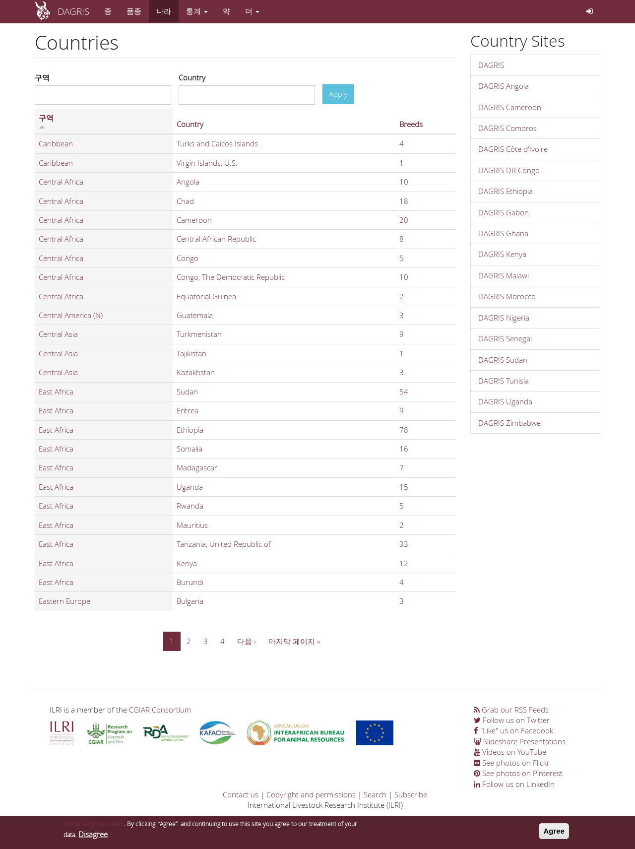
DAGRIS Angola (503, 86)
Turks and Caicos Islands (217, 143)
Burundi (190, 582)
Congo (187, 258)
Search (375, 794)
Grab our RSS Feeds (511, 710)
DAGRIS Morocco (507, 296)
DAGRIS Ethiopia (505, 191)
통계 (197, 11)
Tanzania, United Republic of (224, 544)
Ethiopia (190, 430)
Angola (188, 182)
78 (403, 430)
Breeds (411, 124)
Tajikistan (191, 353)
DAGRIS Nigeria (503, 318)
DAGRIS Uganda (505, 401)
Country (192, 77)
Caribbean (56, 143)
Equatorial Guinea (206, 296)
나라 (163, 11)
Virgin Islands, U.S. (207, 163)
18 (403, 201)
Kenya (187, 563)
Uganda (190, 487)
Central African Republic (216, 239)
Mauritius (192, 525)
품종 (134, 11)
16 (403, 449)
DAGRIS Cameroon (509, 107)
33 (403, 544)
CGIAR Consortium (160, 710)
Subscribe (410, 794)
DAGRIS (73, 11)
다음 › (246, 641)
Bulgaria (190, 601)
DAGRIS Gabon (503, 212)
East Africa (56, 391)
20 (403, 220)
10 (403, 182)
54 (403, 391)
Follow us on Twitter (512, 720)
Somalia (189, 449)
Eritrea (187, 410)
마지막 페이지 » (294, 641)
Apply (338, 94)
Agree (554, 832)
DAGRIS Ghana (503, 233)
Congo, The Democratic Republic (231, 277)
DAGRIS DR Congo (509, 170)
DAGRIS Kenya (502, 254)
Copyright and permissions (311, 794)
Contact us (240, 794)
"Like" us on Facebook (513, 730)
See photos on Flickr (512, 763)
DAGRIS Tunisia (503, 381)
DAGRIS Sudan (502, 360)
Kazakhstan (196, 372)
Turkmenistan (199, 334)
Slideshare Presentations (520, 741)
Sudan (187, 391)
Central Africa (61, 182)
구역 (42, 77)
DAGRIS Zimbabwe (509, 423)
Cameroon (194, 220)
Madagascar (197, 467)
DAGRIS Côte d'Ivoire (513, 149)
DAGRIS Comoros (507, 128)
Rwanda (190, 506)
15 (403, 487)
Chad (185, 201)
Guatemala (195, 315)
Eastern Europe (64, 601)
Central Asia (58, 334)
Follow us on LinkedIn (514, 784)
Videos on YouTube (510, 752)
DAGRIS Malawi (503, 275)
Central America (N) (71, 315)
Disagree (93, 835)
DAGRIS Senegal (505, 338)
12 (403, 563)
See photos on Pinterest (518, 773)
